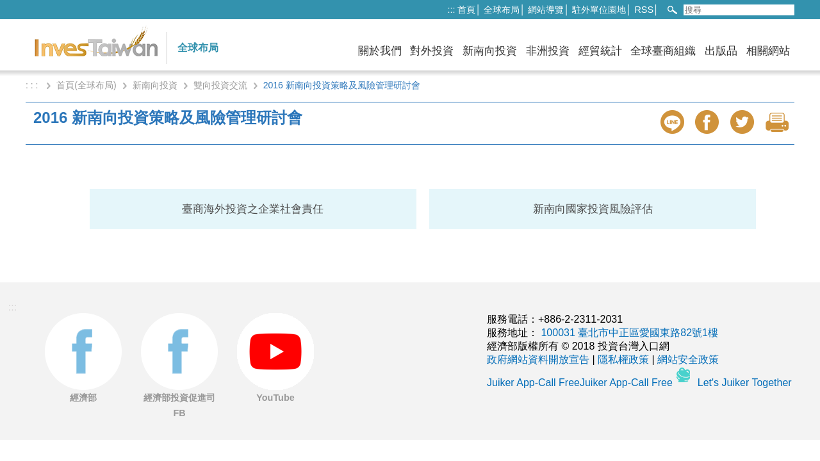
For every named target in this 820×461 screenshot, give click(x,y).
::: (451, 9)
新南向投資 (490, 51)
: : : (33, 85)
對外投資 (432, 51)
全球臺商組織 (663, 51)
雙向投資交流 (220, 85)
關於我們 (380, 51)
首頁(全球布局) (86, 85)
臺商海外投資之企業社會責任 (253, 209)
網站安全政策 (688, 359)
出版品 (721, 51)
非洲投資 (548, 51)
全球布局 (502, 9)
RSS (643, 9)
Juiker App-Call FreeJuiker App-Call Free (581, 382)
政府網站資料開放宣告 (538, 359)
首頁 (466, 9)
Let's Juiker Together (745, 382)
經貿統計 (600, 51)
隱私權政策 (623, 359)
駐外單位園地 (599, 9)
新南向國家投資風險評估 (593, 209)
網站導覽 (546, 9)
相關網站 (768, 51)
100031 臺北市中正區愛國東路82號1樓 (629, 332)
